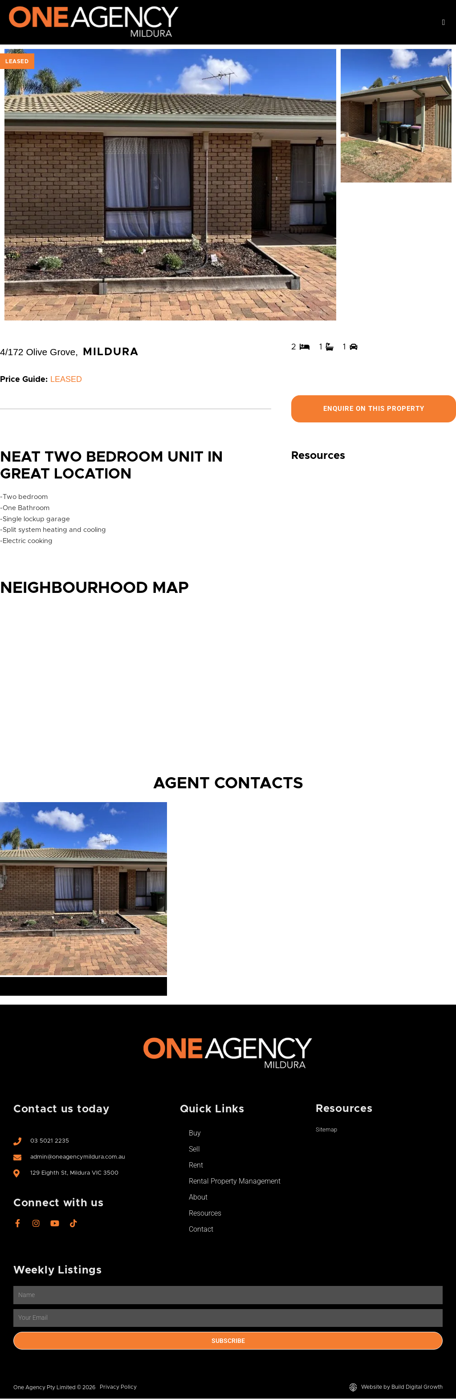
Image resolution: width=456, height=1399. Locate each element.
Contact (201, 1229)
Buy (195, 1133)
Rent (196, 1165)
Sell (194, 1149)
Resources (205, 1213)
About (198, 1197)
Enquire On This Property (373, 409)
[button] (443, 22)
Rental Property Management (235, 1181)
